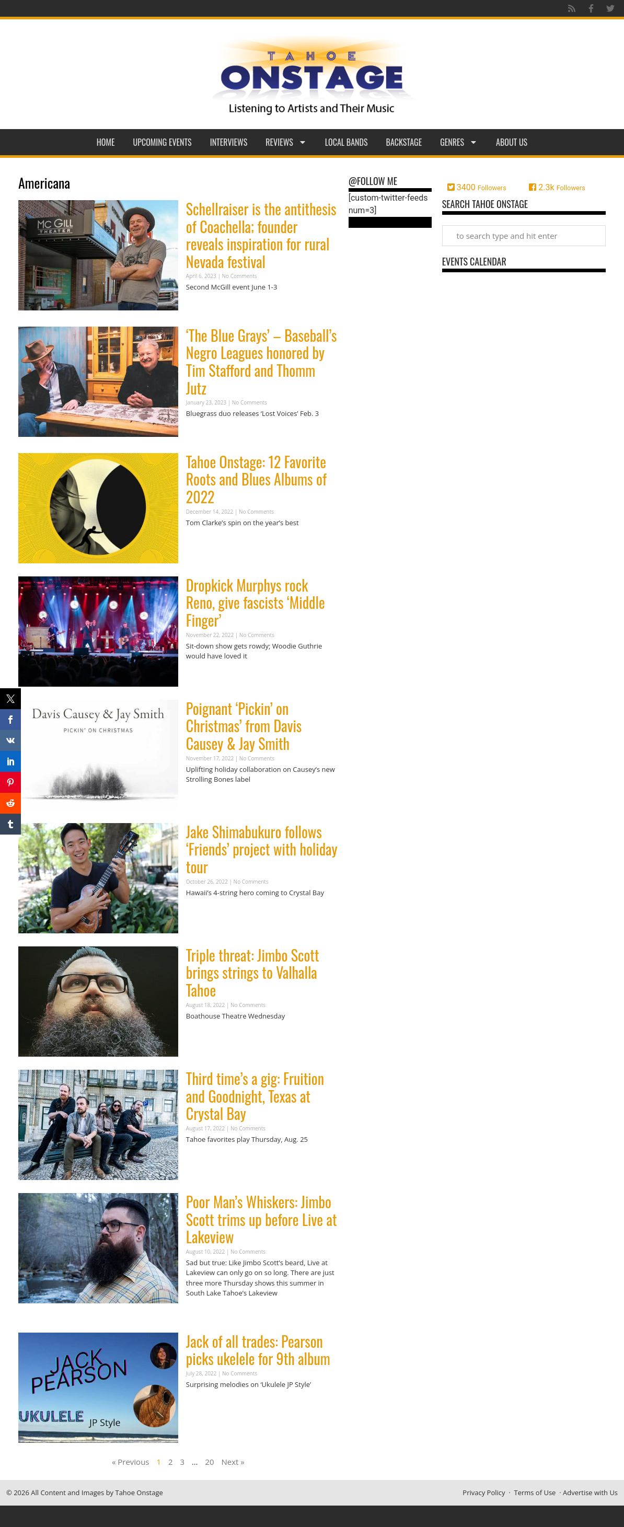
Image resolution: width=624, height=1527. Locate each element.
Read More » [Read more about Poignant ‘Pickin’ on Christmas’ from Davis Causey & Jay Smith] (204, 799)
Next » (233, 1461)
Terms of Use (535, 1492)
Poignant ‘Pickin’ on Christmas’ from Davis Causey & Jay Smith (244, 726)
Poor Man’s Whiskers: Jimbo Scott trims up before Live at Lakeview (261, 1219)
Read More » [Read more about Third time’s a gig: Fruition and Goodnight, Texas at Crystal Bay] (204, 1159)
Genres (459, 142)
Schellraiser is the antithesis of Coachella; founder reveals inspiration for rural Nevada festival (261, 235)
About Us (511, 142)
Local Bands (346, 142)
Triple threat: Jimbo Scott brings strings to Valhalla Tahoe (252, 972)
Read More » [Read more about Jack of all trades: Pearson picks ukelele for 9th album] (204, 1404)
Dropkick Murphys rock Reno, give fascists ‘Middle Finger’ (255, 602)
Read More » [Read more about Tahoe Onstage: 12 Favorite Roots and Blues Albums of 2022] (204, 542)
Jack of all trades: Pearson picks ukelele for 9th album (258, 1350)
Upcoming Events (162, 142)
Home (106, 142)
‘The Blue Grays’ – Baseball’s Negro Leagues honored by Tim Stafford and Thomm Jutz (261, 362)
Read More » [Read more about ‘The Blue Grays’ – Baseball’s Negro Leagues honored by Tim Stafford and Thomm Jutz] (204, 434)
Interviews (229, 142)
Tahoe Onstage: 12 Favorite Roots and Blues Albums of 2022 (256, 479)
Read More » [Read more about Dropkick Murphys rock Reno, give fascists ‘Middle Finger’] (204, 676)
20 (209, 1461)
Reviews (286, 142)
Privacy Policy (484, 1492)
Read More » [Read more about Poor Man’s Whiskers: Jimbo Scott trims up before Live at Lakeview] (204, 1313)
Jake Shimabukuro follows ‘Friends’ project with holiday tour (262, 849)
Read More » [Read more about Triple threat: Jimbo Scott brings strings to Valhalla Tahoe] (204, 1036)
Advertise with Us (590, 1492)
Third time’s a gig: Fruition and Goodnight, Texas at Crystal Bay (255, 1096)
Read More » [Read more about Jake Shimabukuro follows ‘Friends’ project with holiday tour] (204, 912)
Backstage (404, 142)
